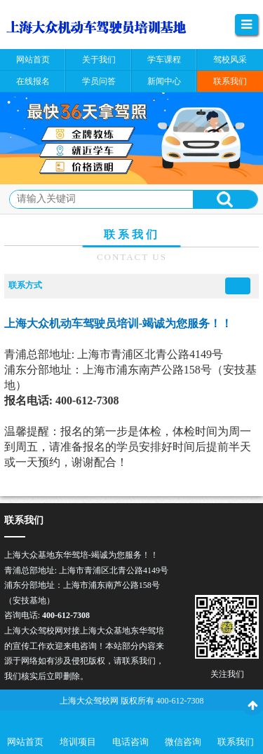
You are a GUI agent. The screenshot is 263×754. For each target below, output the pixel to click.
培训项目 (78, 741)
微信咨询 (183, 741)
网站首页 (25, 741)
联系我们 (235, 741)
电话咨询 (130, 741)
